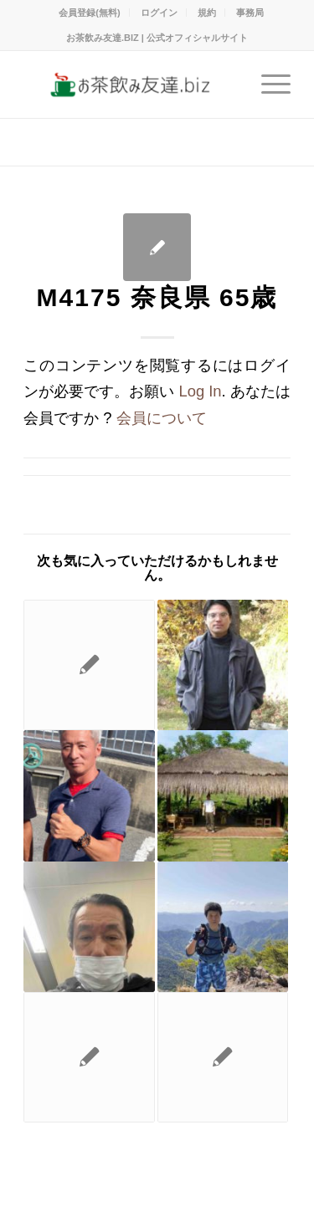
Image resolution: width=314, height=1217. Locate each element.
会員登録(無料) (89, 13)
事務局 (250, 13)
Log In (199, 391)
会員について (161, 418)
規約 (207, 13)
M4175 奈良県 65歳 (157, 297)
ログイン (159, 13)
